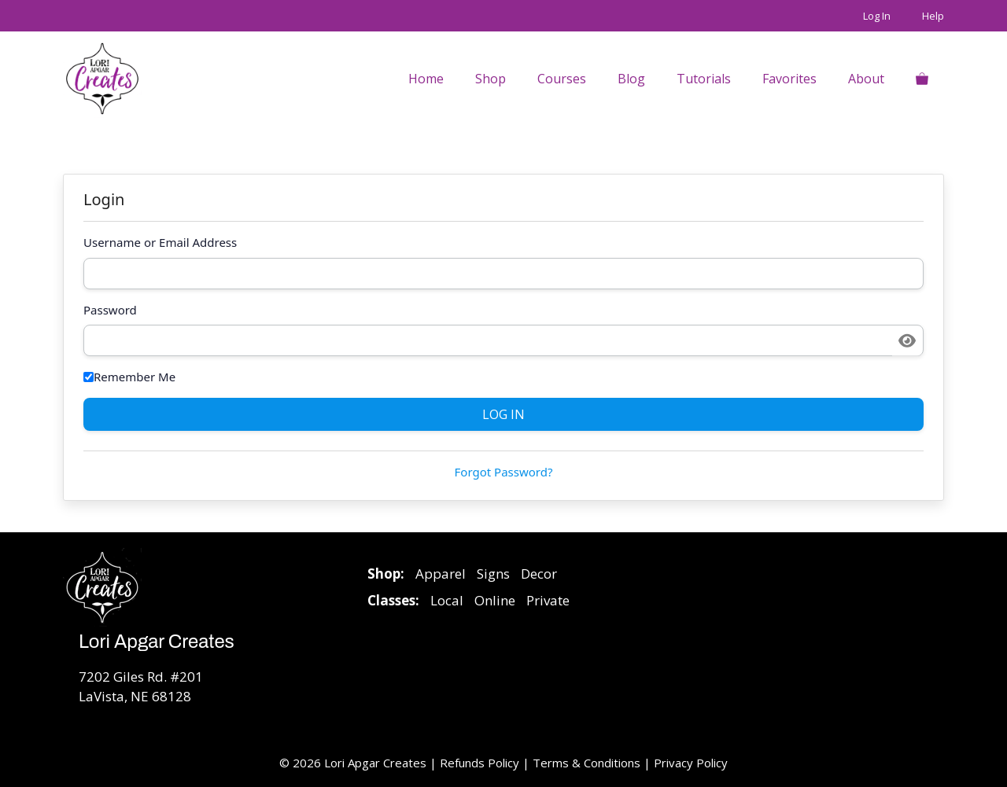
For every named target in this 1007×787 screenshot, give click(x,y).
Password (110, 310)
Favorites (789, 78)
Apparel (440, 574)
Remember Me (129, 376)
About (866, 78)
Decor (539, 574)
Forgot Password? (504, 472)
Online (494, 600)
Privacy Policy (691, 762)
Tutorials (704, 78)
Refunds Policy (481, 762)
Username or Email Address (160, 242)
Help (933, 16)
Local (446, 600)
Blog (631, 78)
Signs (493, 574)
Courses (561, 78)
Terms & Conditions (586, 762)
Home (426, 78)
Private (548, 600)
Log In (877, 16)
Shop (490, 78)
